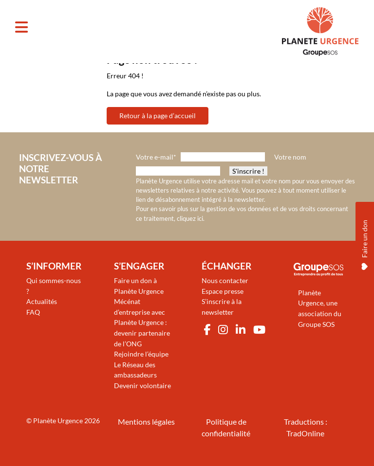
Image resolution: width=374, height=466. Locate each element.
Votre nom (290, 157)
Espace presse (222, 291)
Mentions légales (146, 421)
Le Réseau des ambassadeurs (135, 369)
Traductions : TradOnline (305, 427)
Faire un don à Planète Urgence (139, 285)
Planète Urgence (58, 420)
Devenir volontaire (142, 385)
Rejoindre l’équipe (141, 354)
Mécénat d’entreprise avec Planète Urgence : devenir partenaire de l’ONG (142, 322)
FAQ (33, 312)
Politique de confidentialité (226, 427)
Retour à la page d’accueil (157, 115)
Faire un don (364, 243)
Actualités (41, 301)
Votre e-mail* (156, 157)
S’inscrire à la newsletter (222, 306)
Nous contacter (225, 280)
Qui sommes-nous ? (53, 285)
